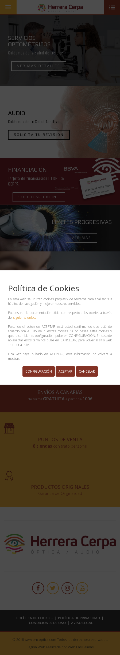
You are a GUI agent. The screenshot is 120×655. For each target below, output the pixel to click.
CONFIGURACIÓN (38, 371)
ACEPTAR (65, 371)
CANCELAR (87, 371)
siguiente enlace (25, 317)
